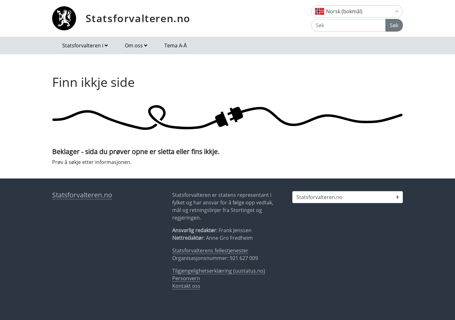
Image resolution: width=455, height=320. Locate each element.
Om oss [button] (134, 45)
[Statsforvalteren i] (347, 197)
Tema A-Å (175, 45)
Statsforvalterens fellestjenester (210, 250)
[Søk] (348, 25)
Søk (394, 25)
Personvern (186, 278)
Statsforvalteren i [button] (82, 45)
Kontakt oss (186, 285)
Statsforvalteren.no (138, 18)
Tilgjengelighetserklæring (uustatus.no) (218, 270)
